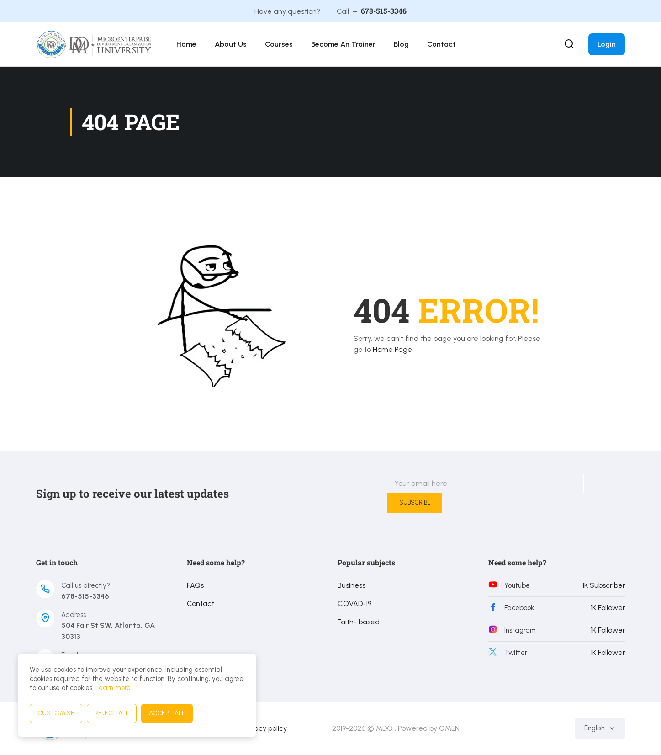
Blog (401, 44)
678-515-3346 (384, 11)
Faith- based (359, 621)
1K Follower (608, 607)
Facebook (519, 608)
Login (607, 44)
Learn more (113, 688)
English (600, 728)
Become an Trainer (343, 44)
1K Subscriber (603, 585)
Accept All (167, 713)
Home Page (392, 349)
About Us (231, 44)
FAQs (195, 585)
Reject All (112, 713)
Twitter (515, 653)
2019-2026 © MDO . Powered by (396, 728)
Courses (279, 44)
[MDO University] (95, 43)
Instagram (520, 630)
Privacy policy (264, 728)
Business (351, 585)
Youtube (517, 585)
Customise (55, 713)
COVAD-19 (354, 603)
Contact (441, 44)
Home (186, 44)
